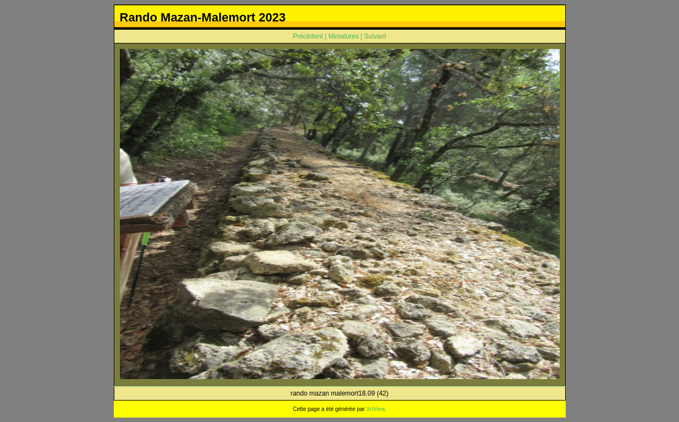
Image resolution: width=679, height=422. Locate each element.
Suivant (375, 36)
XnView (375, 409)
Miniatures (343, 36)
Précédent (308, 36)
